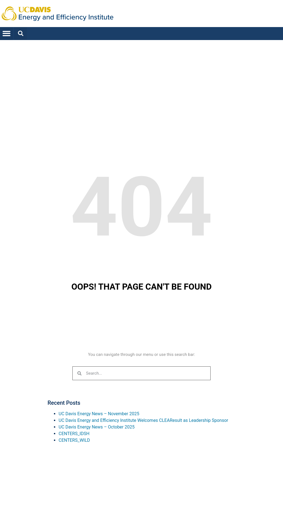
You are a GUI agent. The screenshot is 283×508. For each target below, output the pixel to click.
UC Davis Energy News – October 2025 (97, 427)
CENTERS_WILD (74, 440)
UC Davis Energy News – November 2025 (99, 413)
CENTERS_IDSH (74, 433)
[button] (6, 33)
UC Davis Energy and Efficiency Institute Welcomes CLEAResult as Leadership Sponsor (143, 420)
